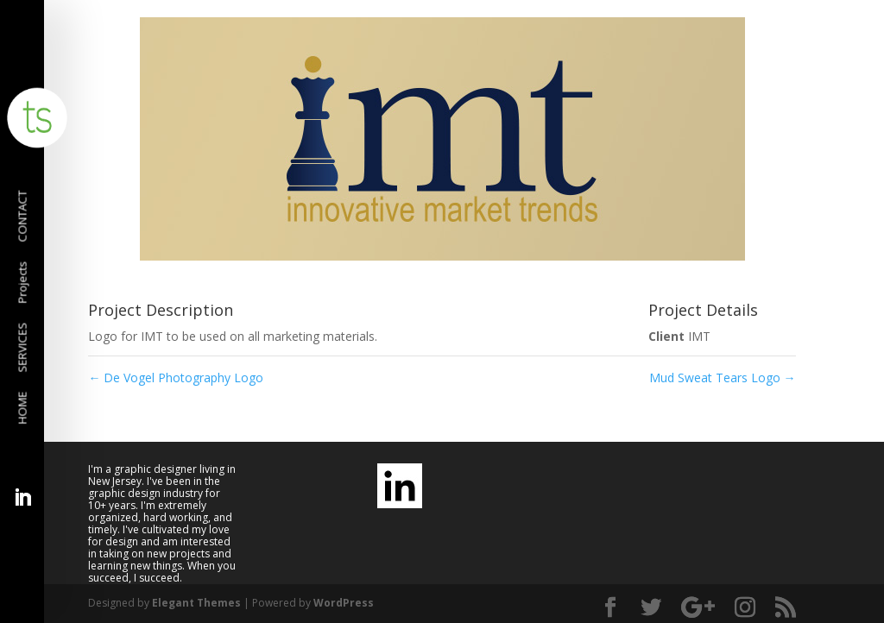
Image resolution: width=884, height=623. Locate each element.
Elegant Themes (196, 602)
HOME (23, 408)
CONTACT (23, 216)
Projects (23, 282)
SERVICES (23, 348)
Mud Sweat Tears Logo (722, 377)
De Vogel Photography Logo (175, 377)
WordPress (343, 602)
